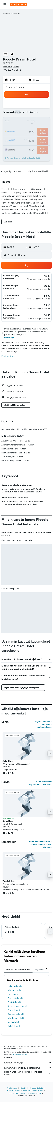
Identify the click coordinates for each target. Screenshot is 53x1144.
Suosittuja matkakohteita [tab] (18, 1016)
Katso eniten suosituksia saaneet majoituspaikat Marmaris (40, 892)
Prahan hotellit (14, 1057)
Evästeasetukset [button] (8, 356)
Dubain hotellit (14, 1073)
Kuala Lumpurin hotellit (18, 1053)
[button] (5, 4)
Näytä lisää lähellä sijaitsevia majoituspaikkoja (43, 771)
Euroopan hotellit (36, 1130)
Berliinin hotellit (14, 1049)
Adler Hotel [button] (8, 808)
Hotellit (23, 1130)
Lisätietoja (9, 337)
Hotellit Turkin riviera (17, 1135)
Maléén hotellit (14, 1037)
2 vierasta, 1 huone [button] (15, 87)
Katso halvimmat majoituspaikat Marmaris (40, 830)
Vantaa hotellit (14, 1069)
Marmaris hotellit (34, 1135)
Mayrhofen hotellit (16, 1065)
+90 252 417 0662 (12, 69)
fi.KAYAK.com (12, 1130)
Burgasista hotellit (15, 1045)
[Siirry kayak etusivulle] (18, 4)
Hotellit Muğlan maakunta (33, 1132)
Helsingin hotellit (15, 1033)
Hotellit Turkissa (13, 1132)
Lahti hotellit (13, 1041)
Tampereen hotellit (16, 1061)
